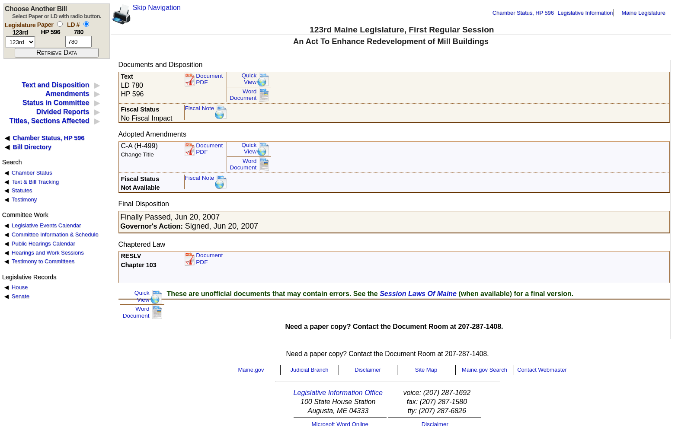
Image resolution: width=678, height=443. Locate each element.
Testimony (24, 199)
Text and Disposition (55, 85)
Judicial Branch (309, 370)
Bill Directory (32, 146)
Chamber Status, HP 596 (523, 13)
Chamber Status (32, 172)
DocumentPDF (209, 149)
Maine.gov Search (484, 370)
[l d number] (78, 42)
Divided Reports (63, 111)
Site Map (426, 370)
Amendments (67, 93)
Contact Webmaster (542, 370)
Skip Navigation (157, 7)
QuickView (249, 79)
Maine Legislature (643, 13)
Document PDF (209, 79)
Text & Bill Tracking (35, 181)
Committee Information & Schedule (55, 234)
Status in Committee (56, 102)
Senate (20, 296)
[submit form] (57, 52)
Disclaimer (368, 370)
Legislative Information (585, 13)
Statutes (22, 190)
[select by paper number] (60, 24)
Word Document (243, 95)
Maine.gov (251, 370)
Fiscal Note (199, 108)
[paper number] (50, 42)
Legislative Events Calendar (46, 225)
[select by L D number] (86, 24)
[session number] (20, 42)
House (20, 287)
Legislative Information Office (338, 392)
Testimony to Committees (43, 261)
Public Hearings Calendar (43, 243)
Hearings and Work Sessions (48, 252)
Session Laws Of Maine (418, 293)
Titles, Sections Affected (49, 120)
